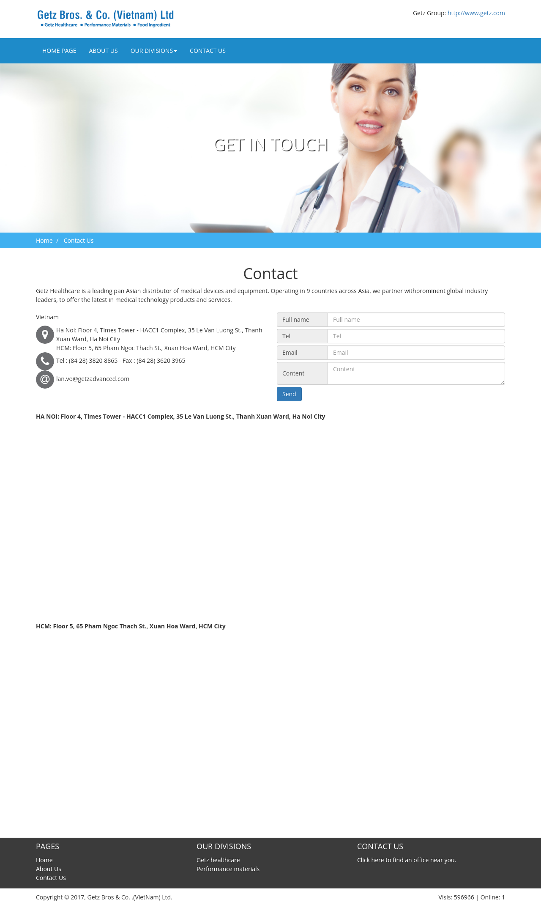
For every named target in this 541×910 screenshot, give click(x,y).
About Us (103, 51)
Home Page (59, 51)
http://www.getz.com (476, 13)
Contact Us (208, 51)
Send (289, 394)
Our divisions (154, 51)
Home (44, 240)
